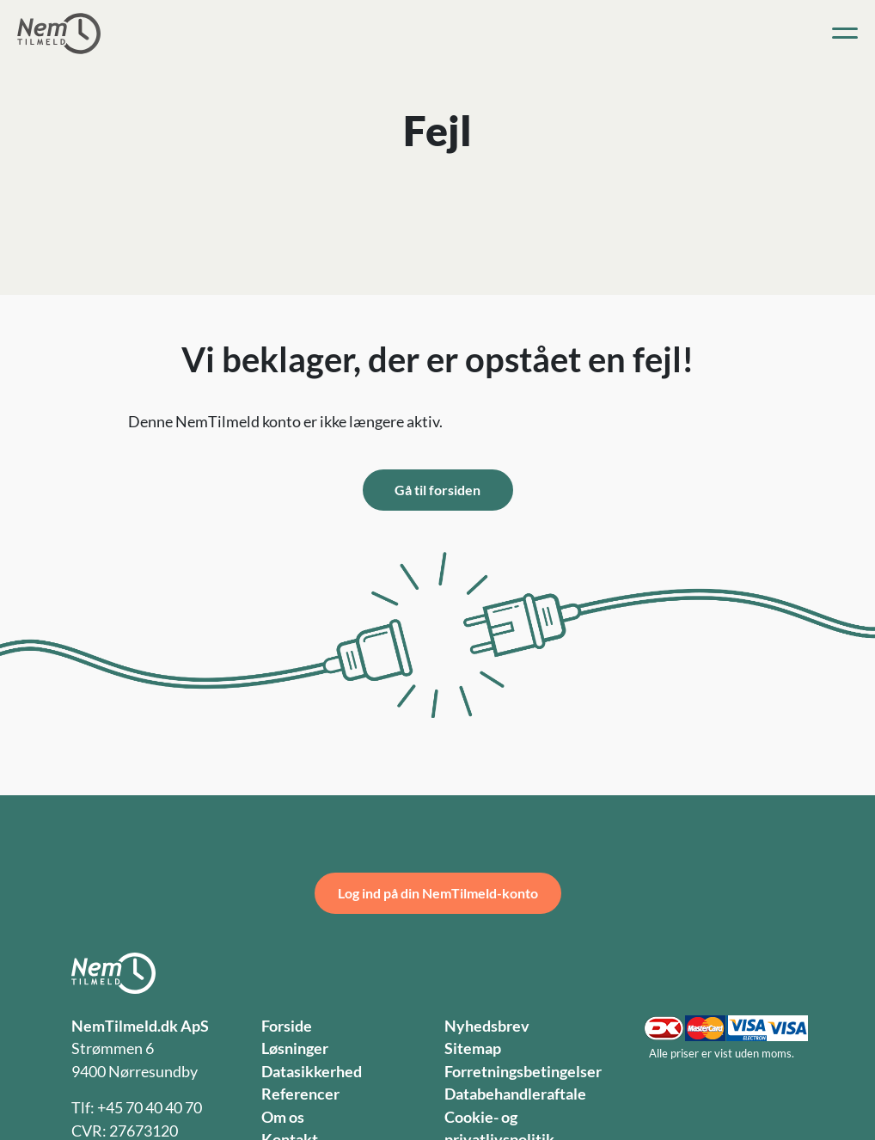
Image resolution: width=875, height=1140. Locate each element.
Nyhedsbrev (486, 1026)
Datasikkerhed (311, 1072)
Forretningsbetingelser (523, 1072)
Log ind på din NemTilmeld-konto (438, 893)
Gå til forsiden (437, 489)
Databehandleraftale (515, 1094)
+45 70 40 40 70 (149, 1108)
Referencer (300, 1094)
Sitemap (472, 1048)
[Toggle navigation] (845, 33)
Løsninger (294, 1048)
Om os (282, 1117)
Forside (286, 1026)
